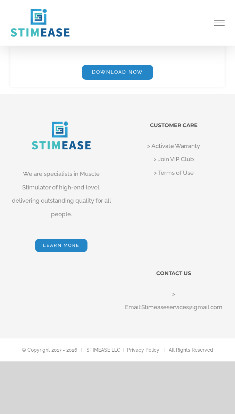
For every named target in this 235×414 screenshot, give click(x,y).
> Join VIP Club (173, 159)
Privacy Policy (143, 350)
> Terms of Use (174, 172)
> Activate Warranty (173, 145)
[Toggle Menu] (220, 23)
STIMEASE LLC (103, 350)
